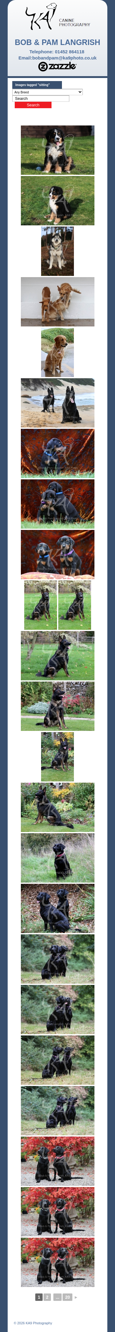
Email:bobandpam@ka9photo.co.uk (57, 57)
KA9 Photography (38, 1323)
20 (67, 1297)
